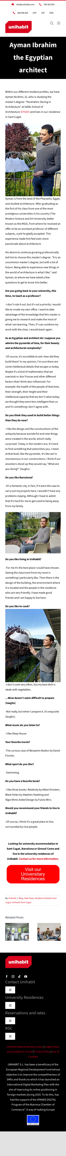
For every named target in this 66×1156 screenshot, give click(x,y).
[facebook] (6, 976)
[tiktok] (19, 976)
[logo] (18, 957)
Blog (21, 898)
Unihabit (12, 898)
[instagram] (13, 976)
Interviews (29, 898)
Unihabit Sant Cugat (21, 902)
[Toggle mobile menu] (59, 23)
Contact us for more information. (39, 859)
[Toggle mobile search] (52, 23)
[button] (8, 931)
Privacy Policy (42, 1052)
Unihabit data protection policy (25, 1047)
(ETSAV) (25, 112)
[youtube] (25, 976)
